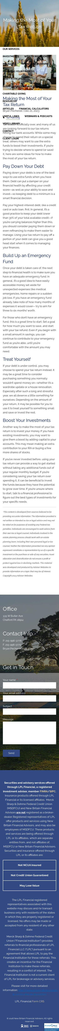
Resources (10, 101)
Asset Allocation (14, 78)
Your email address (26, 693)
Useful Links (11, 116)
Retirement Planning (35, 63)
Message (20, 719)
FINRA (44, 791)
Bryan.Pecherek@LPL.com (18, 648)
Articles (8, 108)
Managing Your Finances (18, 71)
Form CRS (38, 1001)
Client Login (11, 138)
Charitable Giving (14, 93)
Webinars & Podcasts (38, 116)
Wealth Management (37, 56)
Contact (8, 131)
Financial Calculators (34, 108)
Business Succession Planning (22, 86)
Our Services (11, 49)
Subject (19, 706)
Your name (21, 680)
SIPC (53, 791)
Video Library (11, 123)
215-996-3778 (13, 640)
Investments (11, 56)
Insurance (9, 63)
